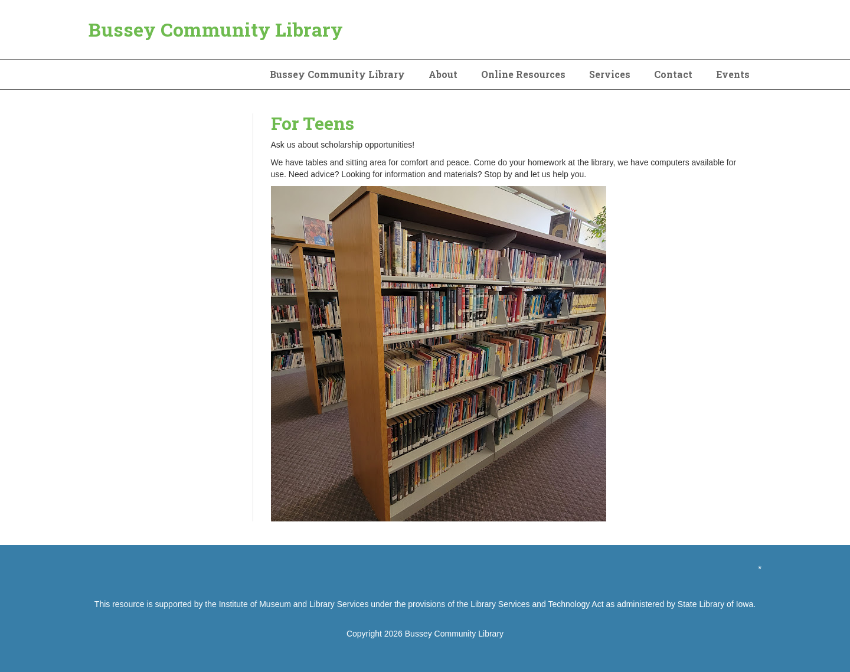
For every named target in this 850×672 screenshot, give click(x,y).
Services (609, 74)
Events (733, 74)
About (443, 74)
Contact (673, 74)
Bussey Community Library (216, 29)
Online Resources (523, 74)
